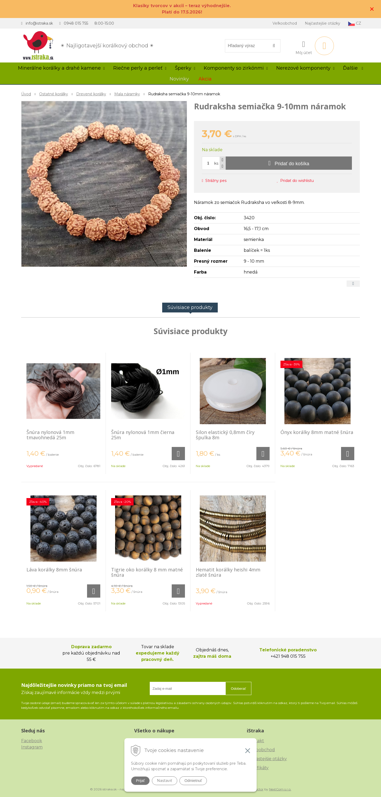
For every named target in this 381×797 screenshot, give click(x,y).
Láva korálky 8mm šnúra (54, 569)
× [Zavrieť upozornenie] (372, 9)
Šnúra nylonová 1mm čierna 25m (142, 435)
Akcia (205, 79)
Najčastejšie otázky (322, 23)
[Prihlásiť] (304, 47)
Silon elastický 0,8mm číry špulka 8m (225, 435)
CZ (354, 23)
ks (216, 163)
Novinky (179, 79)
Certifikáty (258, 767)
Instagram (32, 747)
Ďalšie (353, 68)
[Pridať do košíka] (289, 163)
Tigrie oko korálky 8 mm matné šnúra (147, 572)
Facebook (31, 740)
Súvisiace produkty (189, 307)
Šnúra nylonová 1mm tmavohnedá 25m (50, 435)
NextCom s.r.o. (280, 789)
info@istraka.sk (39, 23)
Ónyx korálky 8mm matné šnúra (316, 432)
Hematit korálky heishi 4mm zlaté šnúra (228, 572)
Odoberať (238, 689)
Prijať (140, 780)
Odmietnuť (193, 780)
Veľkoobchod (285, 23)
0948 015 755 (76, 23)
